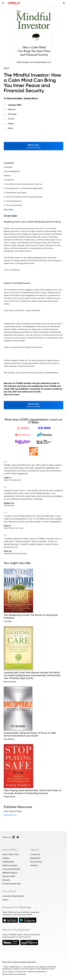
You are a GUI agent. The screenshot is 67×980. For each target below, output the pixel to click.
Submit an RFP (8, 876)
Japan (5, 899)
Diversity (6, 880)
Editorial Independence (37, 972)
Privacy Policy (36, 861)
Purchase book (10, 815)
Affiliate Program (9, 872)
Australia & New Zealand (13, 896)
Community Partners (11, 869)
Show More (9, 210)
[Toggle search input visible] (64, 3)
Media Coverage (9, 865)
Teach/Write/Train (10, 854)
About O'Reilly (9, 849)
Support (34, 849)
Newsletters (35, 858)
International (9, 891)
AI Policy (34, 865)
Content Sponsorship (11, 883)
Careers (5, 858)
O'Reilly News (8, 861)
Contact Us (35, 854)
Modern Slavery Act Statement (14, 974)
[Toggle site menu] (3, 3)
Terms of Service (8, 972)
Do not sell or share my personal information (19, 962)
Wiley (10, 128)
